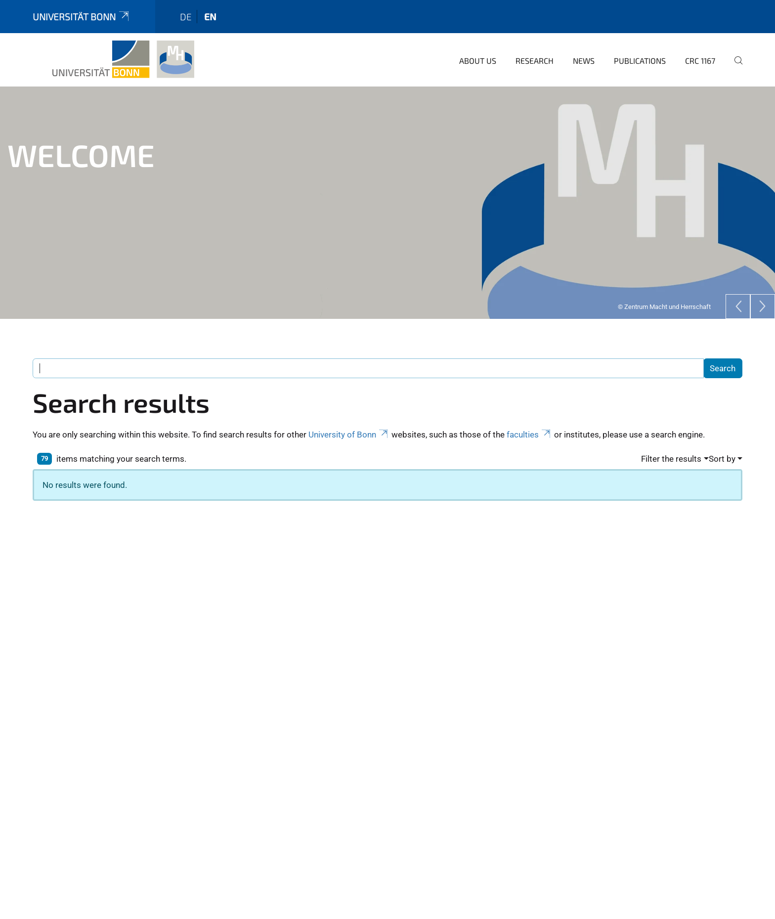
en (210, 16)
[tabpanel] (387, 203)
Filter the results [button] (671, 459)
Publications (640, 60)
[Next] (762, 306)
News (584, 60)
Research (535, 60)
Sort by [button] (722, 459)
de (186, 16)
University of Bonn (348, 434)
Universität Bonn (81, 16)
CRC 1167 (700, 60)
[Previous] (738, 306)
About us (477, 60)
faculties (529, 434)
